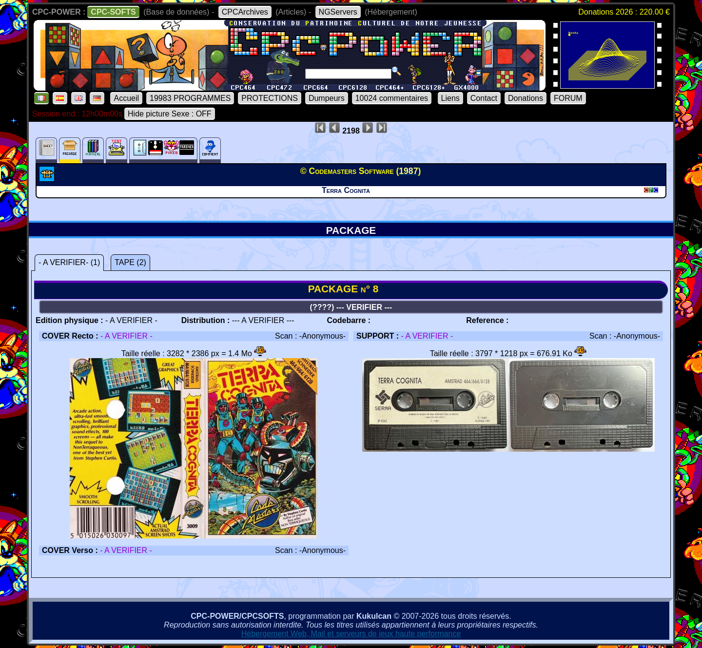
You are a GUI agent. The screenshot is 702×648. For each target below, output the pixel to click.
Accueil (126, 98)
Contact (483, 98)
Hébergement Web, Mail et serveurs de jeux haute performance (351, 633)
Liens (450, 98)
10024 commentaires (391, 98)
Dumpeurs (327, 98)
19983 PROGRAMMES (190, 98)
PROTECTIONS (269, 98)
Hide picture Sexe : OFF (170, 114)
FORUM (568, 98)
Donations (525, 98)
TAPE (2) (130, 262)
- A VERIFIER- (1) (69, 262)
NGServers (338, 12)
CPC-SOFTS (113, 12)
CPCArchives (245, 12)
